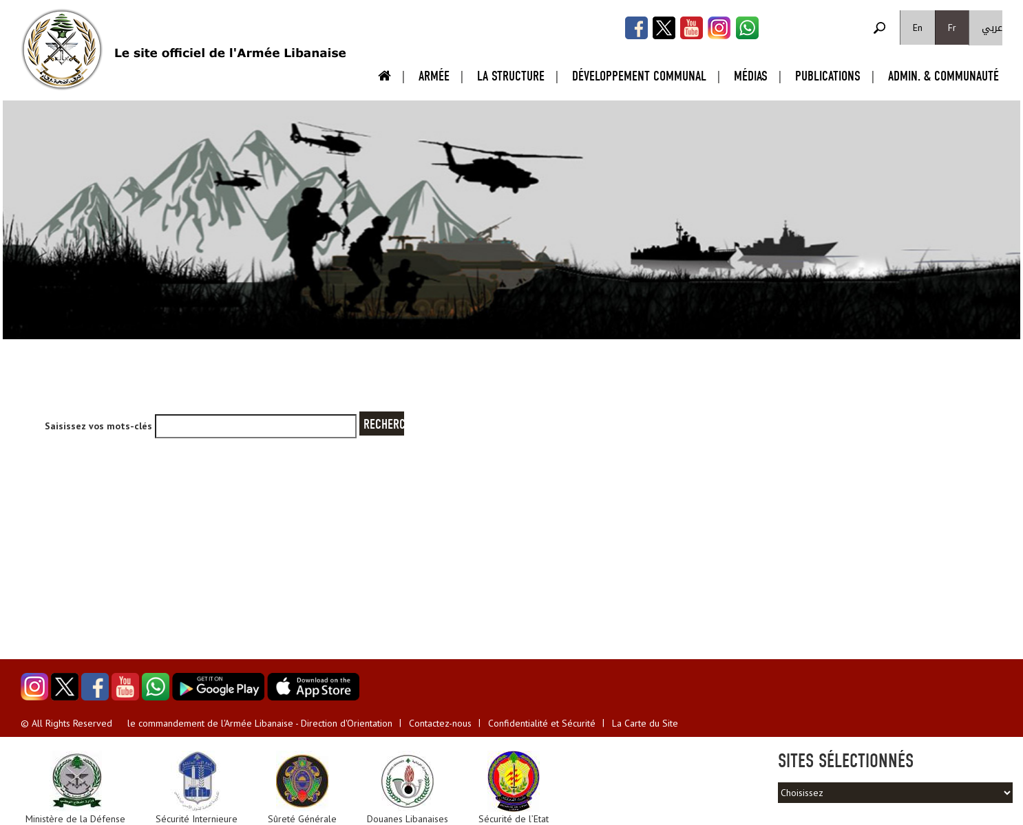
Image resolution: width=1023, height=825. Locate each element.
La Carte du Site (645, 723)
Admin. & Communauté (943, 76)
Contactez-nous (440, 723)
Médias (751, 76)
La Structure (511, 76)
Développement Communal (639, 76)
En (917, 27)
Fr (952, 27)
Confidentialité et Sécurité (541, 723)
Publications (828, 76)
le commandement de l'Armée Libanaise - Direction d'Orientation (259, 723)
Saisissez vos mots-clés (100, 426)
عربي (992, 28)
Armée (434, 76)
